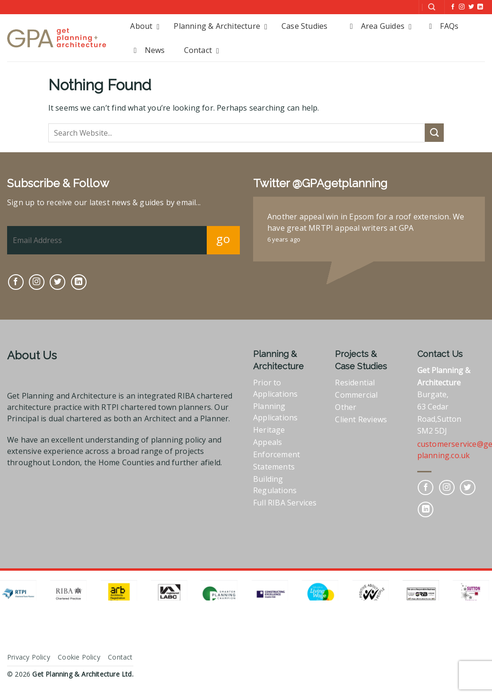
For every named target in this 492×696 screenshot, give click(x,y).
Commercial (356, 395)
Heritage (269, 430)
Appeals (267, 442)
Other (345, 407)
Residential (355, 382)
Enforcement (276, 454)
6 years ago (283, 239)
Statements (274, 466)
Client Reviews (361, 419)
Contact (120, 656)
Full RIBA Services (285, 502)
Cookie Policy (79, 656)
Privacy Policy (28, 656)
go (223, 238)
